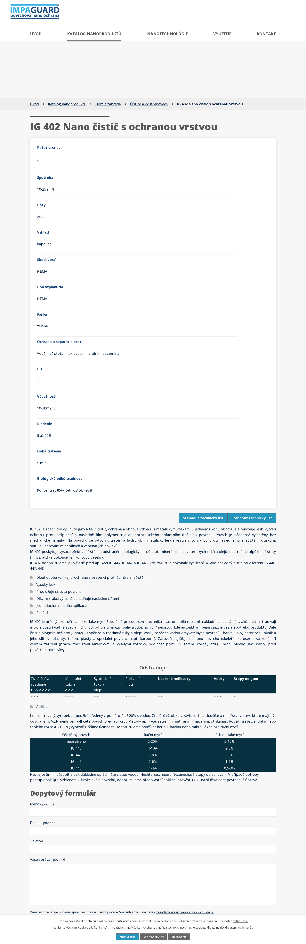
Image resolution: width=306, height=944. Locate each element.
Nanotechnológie (167, 33)
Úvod (36, 33)
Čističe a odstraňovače (149, 104)
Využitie (222, 33)
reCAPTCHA (70, 742)
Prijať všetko (125, 937)
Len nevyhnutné (153, 937)
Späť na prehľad (43, 766)
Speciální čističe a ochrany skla (62, 856)
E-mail (42, 644)
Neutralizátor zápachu (55, 903)
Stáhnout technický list (198, 340)
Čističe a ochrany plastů (56, 881)
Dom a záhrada (108, 104)
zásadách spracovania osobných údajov (185, 734)
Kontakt (266, 33)
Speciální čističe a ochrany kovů (62, 847)
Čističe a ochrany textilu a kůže (62, 872)
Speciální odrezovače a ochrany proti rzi (70, 825)
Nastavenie (181, 937)
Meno (42, 626)
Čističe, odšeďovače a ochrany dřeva (66, 864)
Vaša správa (47, 681)
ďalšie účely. (240, 921)
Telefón (36, 663)
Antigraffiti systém (52, 803)
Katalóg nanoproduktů (94, 33)
